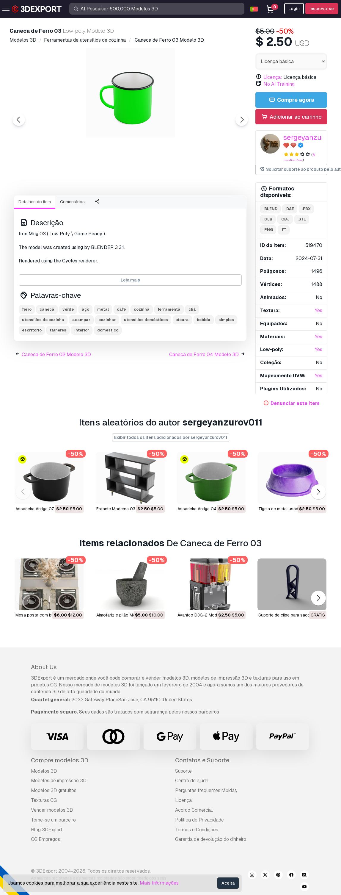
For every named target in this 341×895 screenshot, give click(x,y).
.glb (267, 219)
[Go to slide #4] (158, 206)
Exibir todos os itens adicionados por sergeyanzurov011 (170, 437)
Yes (318, 310)
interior (81, 362)
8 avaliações (299, 157)
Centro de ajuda (191, 780)
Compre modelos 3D (59, 760)
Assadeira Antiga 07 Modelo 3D (45, 509)
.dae (289, 208)
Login (294, 8)
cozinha (142, 342)
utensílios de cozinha (43, 352)
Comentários (72, 234)
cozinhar (107, 352)
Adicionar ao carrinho (291, 117)
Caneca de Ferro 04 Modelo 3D (204, 387)
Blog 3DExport (46, 830)
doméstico (107, 362)
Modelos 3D (44, 771)
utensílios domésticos (146, 352)
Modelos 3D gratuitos (53, 790)
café (121, 342)
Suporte (183, 771)
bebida (203, 352)
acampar (81, 352)
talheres (58, 362)
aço (85, 342)
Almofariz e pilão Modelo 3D (123, 615)
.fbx (306, 208)
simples (226, 352)
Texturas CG (44, 800)
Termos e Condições (196, 830)
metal (103, 342)
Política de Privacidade (199, 820)
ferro (27, 342)
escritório (32, 362)
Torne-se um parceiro (53, 820)
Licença (183, 800)
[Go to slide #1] (44, 206)
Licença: (272, 77)
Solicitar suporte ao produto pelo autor (293, 169)
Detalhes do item (34, 234)
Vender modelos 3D (52, 810)
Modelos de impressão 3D (59, 780)
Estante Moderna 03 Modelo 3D (126, 509)
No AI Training (279, 84)
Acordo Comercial (194, 810)
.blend (270, 208)
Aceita (228, 883)
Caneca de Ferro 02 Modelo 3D (56, 387)
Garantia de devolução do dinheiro (210, 839)
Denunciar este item (295, 403)
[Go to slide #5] (196, 206)
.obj (285, 219)
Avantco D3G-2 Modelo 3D (203, 615)
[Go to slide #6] (234, 206)
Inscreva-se (321, 8)
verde (68, 342)
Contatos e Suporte (202, 760)
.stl (302, 219)
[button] (318, 492)
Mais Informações (159, 883)
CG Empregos (45, 839)
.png (268, 229)
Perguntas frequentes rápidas (206, 790)
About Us (44, 667)
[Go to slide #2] (82, 206)
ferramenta (169, 342)
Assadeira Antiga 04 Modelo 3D (207, 509)
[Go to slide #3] (120, 206)
